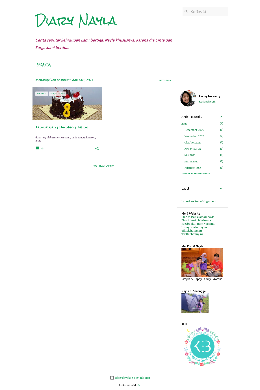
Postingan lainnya (103, 166)
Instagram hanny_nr (194, 227)
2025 (184, 123)
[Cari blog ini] (209, 11)
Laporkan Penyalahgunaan (198, 201)
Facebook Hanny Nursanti (197, 223)
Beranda (43, 65)
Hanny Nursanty (209, 96)
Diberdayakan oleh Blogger (130, 377)
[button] (97, 148)
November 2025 (194, 136)
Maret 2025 (191, 161)
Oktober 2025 (192, 142)
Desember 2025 (194, 130)
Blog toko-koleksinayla (196, 220)
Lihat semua (165, 80)
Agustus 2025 (192, 149)
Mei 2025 (190, 155)
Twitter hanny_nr (192, 234)
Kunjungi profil (207, 101)
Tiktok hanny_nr (191, 230)
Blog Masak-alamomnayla (197, 217)
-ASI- (139, 385)
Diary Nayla (76, 20)
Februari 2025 (193, 167)
